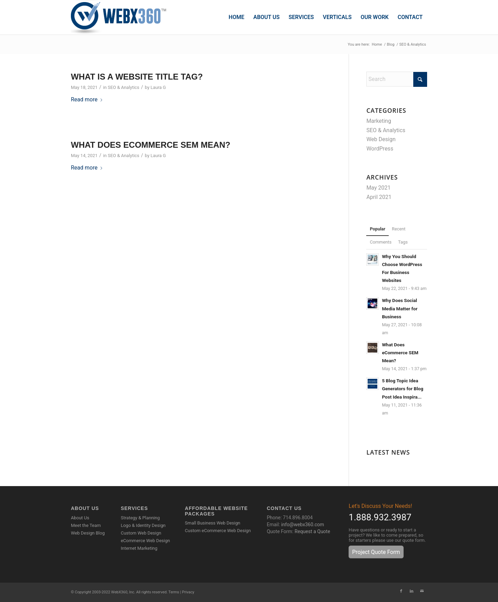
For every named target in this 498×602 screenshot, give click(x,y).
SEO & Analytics (123, 87)
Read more (87, 99)
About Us (80, 517)
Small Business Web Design (212, 523)
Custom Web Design (141, 533)
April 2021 (378, 197)
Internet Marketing (139, 548)
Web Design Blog (88, 533)
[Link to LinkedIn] (411, 591)
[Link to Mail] (422, 591)
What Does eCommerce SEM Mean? (150, 144)
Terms (173, 592)
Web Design (380, 139)
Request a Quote (312, 531)
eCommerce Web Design (145, 540)
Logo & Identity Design (143, 525)
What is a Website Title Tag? (137, 76)
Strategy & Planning (140, 517)
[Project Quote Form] (376, 552)
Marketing (378, 121)
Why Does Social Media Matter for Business (399, 308)
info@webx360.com (302, 524)
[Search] (396, 79)
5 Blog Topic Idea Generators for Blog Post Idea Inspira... (402, 388)
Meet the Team (86, 525)
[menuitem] (236, 17)
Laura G (158, 87)
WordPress (379, 148)
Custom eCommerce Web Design (218, 530)
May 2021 (378, 187)
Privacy (188, 592)
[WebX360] (121, 17)
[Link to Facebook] (401, 591)
